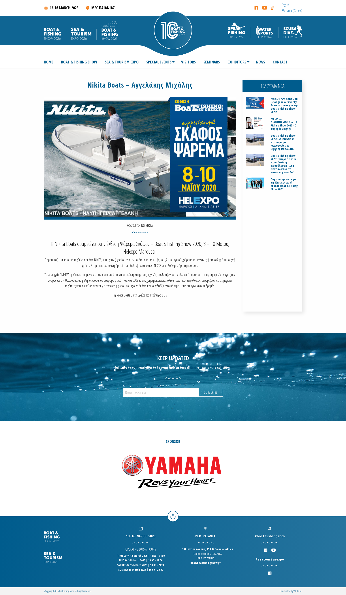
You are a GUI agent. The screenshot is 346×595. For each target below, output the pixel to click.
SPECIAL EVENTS (158, 62)
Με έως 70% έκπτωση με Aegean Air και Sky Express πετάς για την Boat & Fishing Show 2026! (284, 105)
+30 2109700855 (205, 558)
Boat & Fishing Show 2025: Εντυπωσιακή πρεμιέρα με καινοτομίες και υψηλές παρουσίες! (283, 142)
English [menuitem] (286, 4)
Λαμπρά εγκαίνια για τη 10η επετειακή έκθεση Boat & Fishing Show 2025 (284, 184)
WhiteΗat (297, 591)
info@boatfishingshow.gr (205, 563)
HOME (48, 62)
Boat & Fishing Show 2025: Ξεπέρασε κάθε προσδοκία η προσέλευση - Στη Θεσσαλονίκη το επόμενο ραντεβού (283, 164)
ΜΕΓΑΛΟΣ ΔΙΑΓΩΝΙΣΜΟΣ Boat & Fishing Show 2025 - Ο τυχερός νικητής (284, 123)
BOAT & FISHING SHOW (79, 62)
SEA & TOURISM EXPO (122, 62)
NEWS (260, 62)
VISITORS (188, 62)
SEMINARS (211, 62)
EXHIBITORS (237, 62)
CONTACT (280, 62)
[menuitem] (286, 4)
